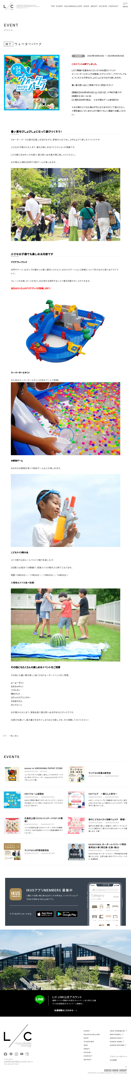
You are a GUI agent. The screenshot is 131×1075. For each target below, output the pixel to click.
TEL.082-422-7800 (11, 1064)
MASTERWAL (116, 1034)
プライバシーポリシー (118, 1056)
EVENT (59, 6)
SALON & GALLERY (92, 1034)
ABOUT (94, 6)
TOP (53, 6)
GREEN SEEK (117, 1038)
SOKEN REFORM (118, 1045)
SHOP (86, 6)
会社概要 (113, 1060)
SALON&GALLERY (73, 6)
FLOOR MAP (89, 1041)
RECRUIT (87, 1059)
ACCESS (103, 6)
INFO (86, 1045)
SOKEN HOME (117, 1041)
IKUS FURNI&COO (118, 1031)
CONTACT (113, 6)
